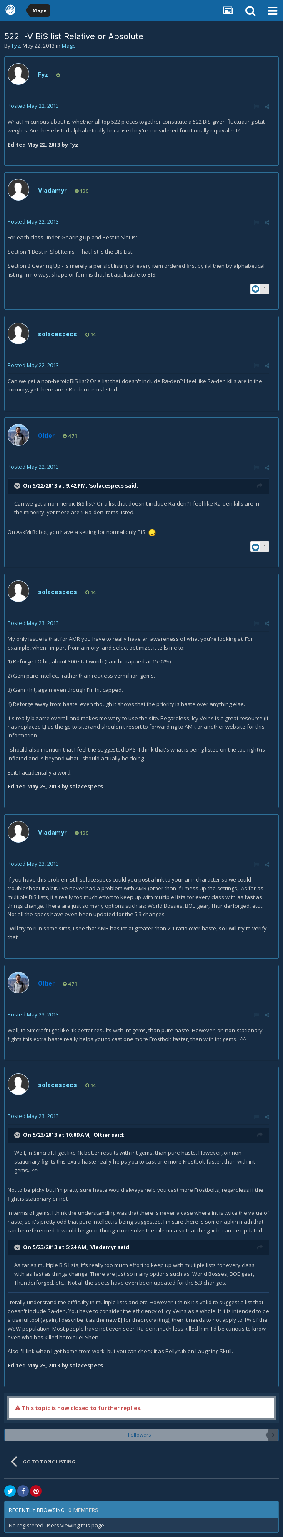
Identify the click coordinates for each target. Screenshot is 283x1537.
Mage (69, 45)
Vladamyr (52, 190)
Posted (33, 105)
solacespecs (57, 334)
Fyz (16, 45)
